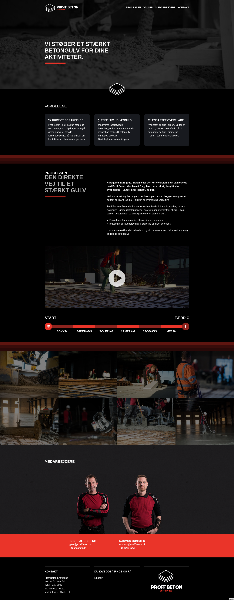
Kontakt (183, 7)
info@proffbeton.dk (60, 592)
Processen (133, 7)
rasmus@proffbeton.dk (132, 544)
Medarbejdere (166, 7)
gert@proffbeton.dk (81, 544)
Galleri (148, 7)
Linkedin (98, 578)
